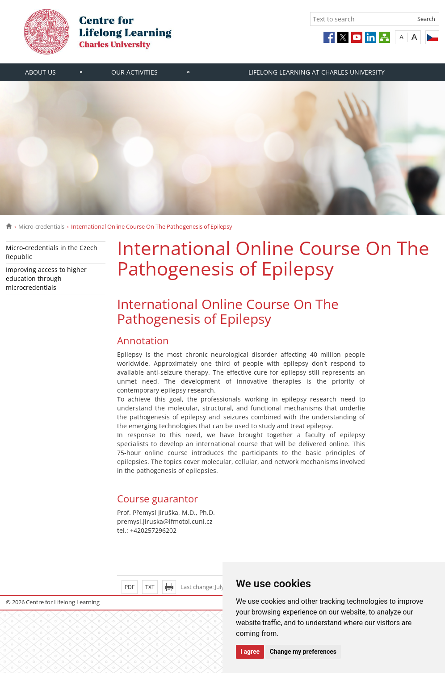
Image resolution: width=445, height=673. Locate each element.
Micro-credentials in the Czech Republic (51, 252)
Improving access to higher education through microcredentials (46, 278)
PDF (129, 587)
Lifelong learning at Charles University (316, 72)
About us (40, 72)
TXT (150, 587)
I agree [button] (250, 651)
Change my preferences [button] (303, 651)
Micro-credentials (41, 226)
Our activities (134, 72)
